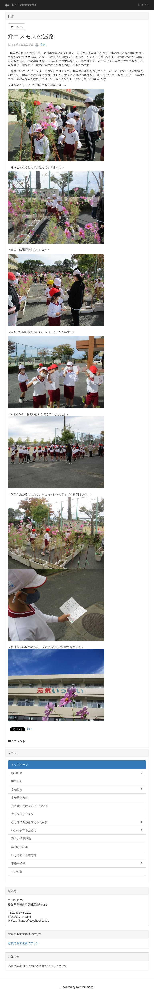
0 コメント (16, 741)
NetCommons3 (24, 5)
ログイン (143, 5)
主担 (40, 44)
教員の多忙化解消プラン (23, 943)
